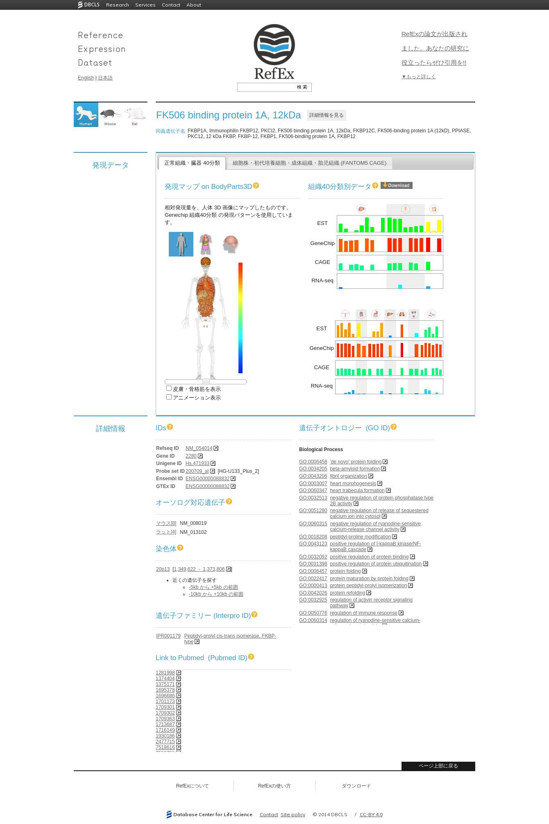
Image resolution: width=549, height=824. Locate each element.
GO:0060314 (313, 620)
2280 (191, 456)
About (193, 5)
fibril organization (348, 476)
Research (117, 5)
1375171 (165, 684)
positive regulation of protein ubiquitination (376, 564)
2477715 (165, 742)
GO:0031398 (313, 564)
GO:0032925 (313, 600)
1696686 (165, 696)
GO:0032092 (313, 557)
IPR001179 (168, 636)
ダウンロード (356, 786)
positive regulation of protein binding (369, 557)
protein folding (345, 571)
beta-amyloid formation (355, 469)
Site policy (293, 814)
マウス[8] (166, 523)
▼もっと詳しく (419, 76)
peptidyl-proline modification (360, 537)
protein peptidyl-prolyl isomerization (368, 585)
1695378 (165, 690)
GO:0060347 (313, 490)
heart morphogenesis (353, 483)
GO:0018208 (313, 537)
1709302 (165, 713)
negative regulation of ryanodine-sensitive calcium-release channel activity (375, 526)
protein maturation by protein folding (369, 578)
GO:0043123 (313, 544)
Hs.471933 (197, 463)
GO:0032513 (313, 498)
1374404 (165, 678)
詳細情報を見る (326, 115)
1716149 (165, 730)
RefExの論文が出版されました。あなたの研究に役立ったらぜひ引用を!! (435, 48)
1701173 (165, 701)
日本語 (105, 78)
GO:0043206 (313, 476)
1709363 (165, 719)
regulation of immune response (363, 613)
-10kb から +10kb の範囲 (216, 594)
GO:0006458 (313, 462)
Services (145, 5)
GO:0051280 (313, 510)
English (86, 78)
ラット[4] (166, 532)
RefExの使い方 (274, 786)
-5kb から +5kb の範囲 (213, 587)
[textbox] (265, 87)
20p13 (163, 569)
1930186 (165, 736)
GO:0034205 (313, 469)
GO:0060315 (313, 524)
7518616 (165, 747)
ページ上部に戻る (438, 766)
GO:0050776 (313, 613)
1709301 (165, 707)
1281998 (165, 673)
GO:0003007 (313, 483)
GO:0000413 (313, 585)
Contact (171, 5)
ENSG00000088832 (207, 478)
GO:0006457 (313, 571)
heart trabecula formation (357, 490)
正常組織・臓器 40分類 (192, 163)
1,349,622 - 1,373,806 (199, 569)
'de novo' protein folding (355, 462)
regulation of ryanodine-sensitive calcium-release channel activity (375, 623)
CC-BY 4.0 (371, 814)
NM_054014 (199, 448)
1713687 (165, 724)
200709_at (197, 471)
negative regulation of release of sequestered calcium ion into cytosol (379, 513)
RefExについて (192, 786)
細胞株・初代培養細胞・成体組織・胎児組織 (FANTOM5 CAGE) (310, 163)
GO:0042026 (313, 593)
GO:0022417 (313, 578)
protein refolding (347, 593)
